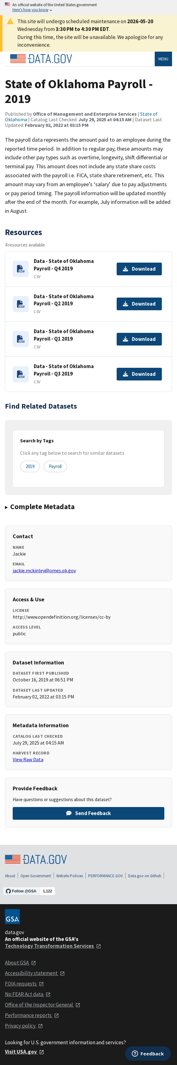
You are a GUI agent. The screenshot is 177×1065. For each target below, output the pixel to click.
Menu (163, 59)
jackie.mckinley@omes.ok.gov (44, 570)
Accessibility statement (35, 973)
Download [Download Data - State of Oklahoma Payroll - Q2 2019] (139, 303)
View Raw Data (28, 759)
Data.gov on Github (144, 875)
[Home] (41, 58)
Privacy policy (24, 1025)
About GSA (20, 962)
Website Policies (69, 875)
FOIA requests (24, 983)
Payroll (55, 466)
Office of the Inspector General (42, 1004)
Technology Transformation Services (53, 946)
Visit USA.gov (24, 1051)
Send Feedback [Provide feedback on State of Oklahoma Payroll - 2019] (88, 813)
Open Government (35, 875)
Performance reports (32, 1015)
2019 (30, 466)
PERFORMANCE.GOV (105, 875)
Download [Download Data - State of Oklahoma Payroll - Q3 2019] (139, 374)
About (10, 875)
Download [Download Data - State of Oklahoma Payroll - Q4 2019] (139, 268)
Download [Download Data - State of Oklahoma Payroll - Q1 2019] (139, 339)
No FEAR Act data (28, 994)
